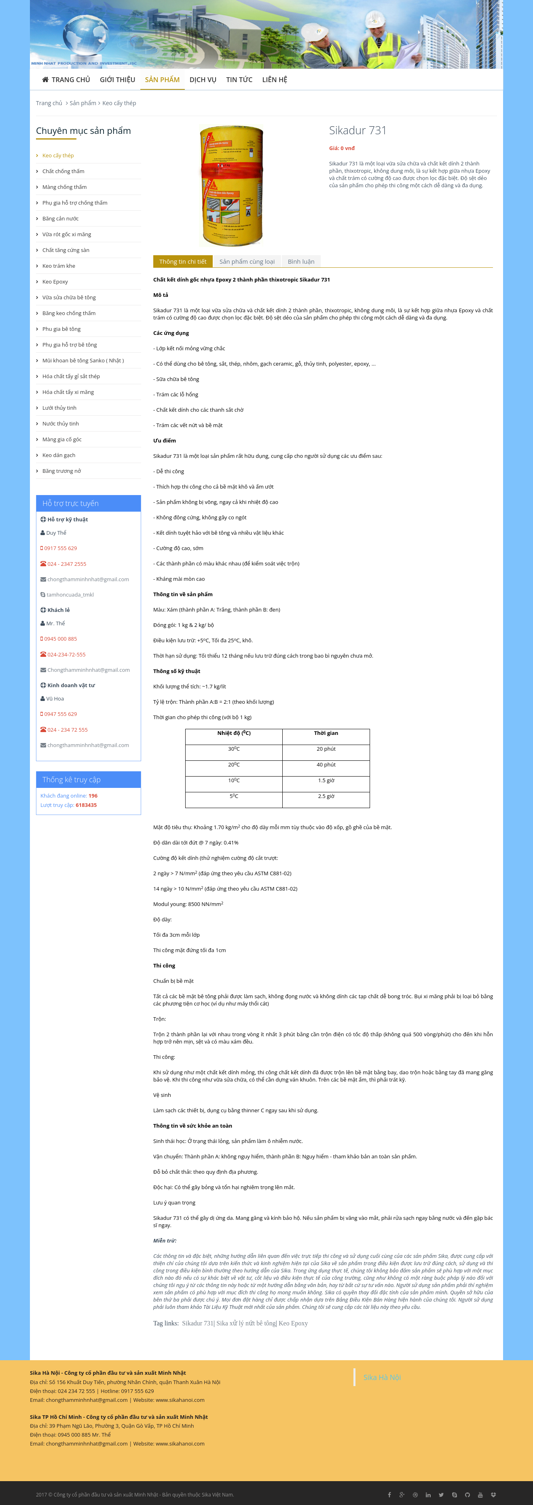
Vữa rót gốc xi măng (66, 234)
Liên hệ (275, 79)
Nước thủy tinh (60, 423)
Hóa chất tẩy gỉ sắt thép (71, 376)
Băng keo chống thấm (69, 313)
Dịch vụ (203, 79)
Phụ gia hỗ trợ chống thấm (75, 202)
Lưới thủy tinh (59, 407)
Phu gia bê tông (61, 328)
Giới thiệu (117, 79)
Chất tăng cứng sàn (65, 250)
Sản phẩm (162, 79)
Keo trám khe (58, 265)
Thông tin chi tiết (183, 261)
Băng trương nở (61, 470)
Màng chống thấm (64, 187)
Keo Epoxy (293, 1323)
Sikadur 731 (198, 1323)
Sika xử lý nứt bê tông (246, 1323)
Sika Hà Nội (382, 1377)
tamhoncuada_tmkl (67, 594)
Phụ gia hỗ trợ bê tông (69, 344)
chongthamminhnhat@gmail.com (84, 579)
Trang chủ (65, 79)
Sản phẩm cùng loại (247, 261)
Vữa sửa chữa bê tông (69, 297)
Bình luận (301, 261)
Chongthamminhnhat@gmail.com (85, 669)
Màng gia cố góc (62, 439)
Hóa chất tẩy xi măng (68, 392)
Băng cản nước (60, 218)
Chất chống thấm (63, 171)
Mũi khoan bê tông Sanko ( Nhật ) (83, 360)
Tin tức (239, 79)
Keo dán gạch (58, 455)
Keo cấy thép (119, 103)
